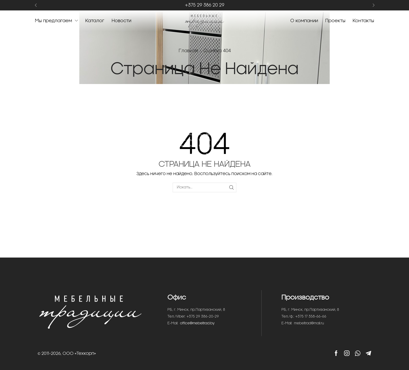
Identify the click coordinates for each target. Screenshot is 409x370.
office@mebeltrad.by (197, 323)
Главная (188, 51)
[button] (36, 5)
